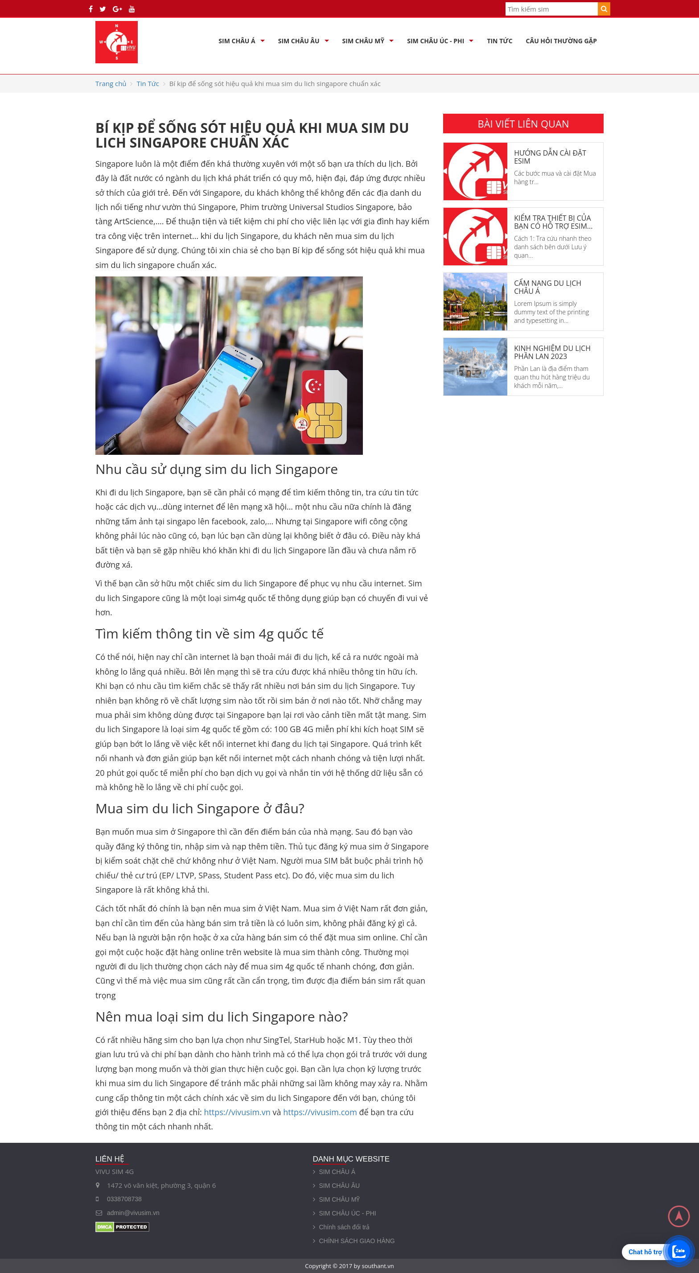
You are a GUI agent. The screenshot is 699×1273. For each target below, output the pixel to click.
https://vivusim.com (320, 1112)
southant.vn (378, 1266)
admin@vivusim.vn (133, 1212)
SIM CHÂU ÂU (299, 41)
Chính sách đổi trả (344, 1227)
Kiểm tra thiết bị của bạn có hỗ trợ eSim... (553, 222)
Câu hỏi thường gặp (561, 41)
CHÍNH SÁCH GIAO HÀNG (357, 1240)
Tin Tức (499, 41)
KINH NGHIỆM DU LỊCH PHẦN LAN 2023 (552, 352)
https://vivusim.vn (237, 1112)
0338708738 (124, 1199)
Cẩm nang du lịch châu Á (547, 287)
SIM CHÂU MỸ (363, 41)
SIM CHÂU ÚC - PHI (435, 41)
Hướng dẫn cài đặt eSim (550, 157)
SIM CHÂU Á (236, 41)
